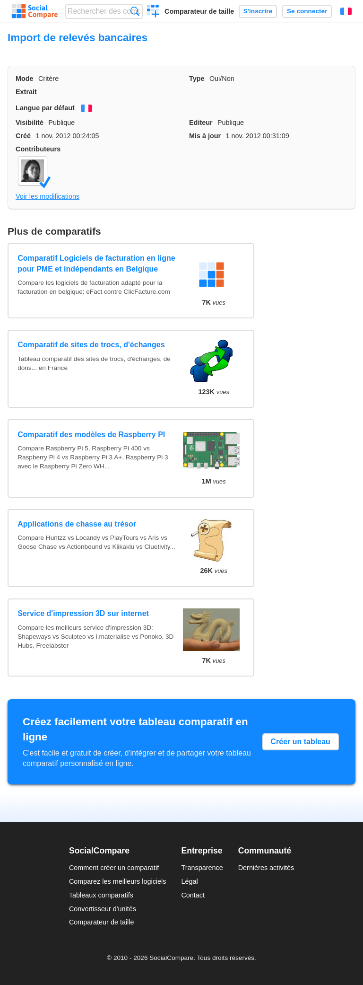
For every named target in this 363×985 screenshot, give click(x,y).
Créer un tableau (300, 742)
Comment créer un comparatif (114, 867)
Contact (193, 895)
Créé (23, 136)
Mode (25, 78)
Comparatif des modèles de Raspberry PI (91, 435)
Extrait (26, 92)
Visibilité (29, 122)
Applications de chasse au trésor (76, 524)
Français (346, 11)
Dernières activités (266, 867)
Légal (189, 881)
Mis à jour (205, 136)
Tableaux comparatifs (101, 895)
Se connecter (307, 11)
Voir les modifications (47, 196)
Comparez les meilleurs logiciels (117, 881)
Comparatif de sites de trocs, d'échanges (90, 345)
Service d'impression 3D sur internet (83, 613)
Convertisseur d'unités (102, 909)
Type (197, 78)
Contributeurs (38, 149)
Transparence (202, 867)
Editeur (201, 122)
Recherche (134, 11)
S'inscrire (257, 11)
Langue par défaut (45, 108)
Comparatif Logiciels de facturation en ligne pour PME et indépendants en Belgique (96, 263)
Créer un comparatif (153, 12)
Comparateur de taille (199, 11)
